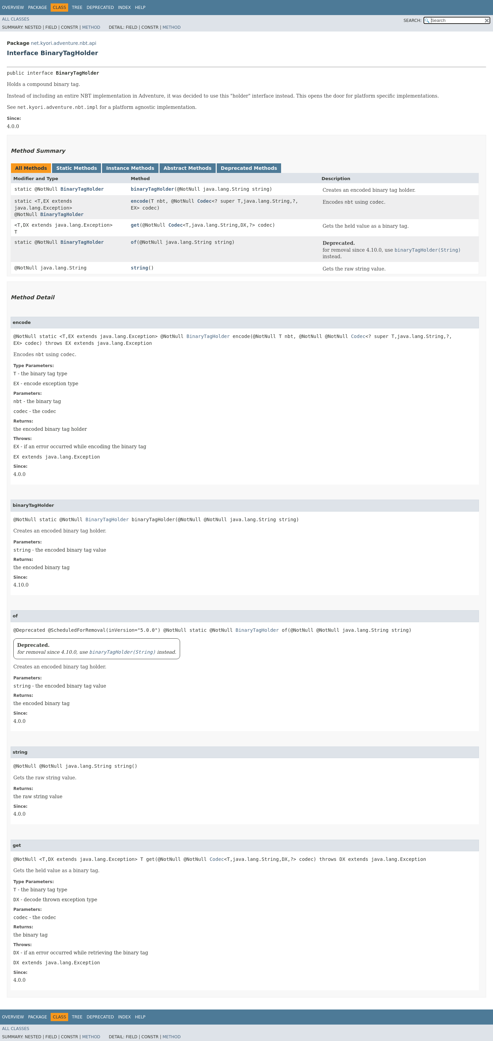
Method (91, 27)
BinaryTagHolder (82, 189)
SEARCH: (413, 20)
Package (37, 7)
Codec (204, 201)
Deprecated (100, 7)
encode (139, 201)
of (134, 242)
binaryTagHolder (152, 189)
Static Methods (76, 168)
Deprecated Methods (249, 168)
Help (140, 7)
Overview (13, 7)
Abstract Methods (188, 168)
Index (124, 7)
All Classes (15, 19)
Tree (77, 7)
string (139, 268)
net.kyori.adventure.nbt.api (63, 43)
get (135, 225)
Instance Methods (130, 168)
